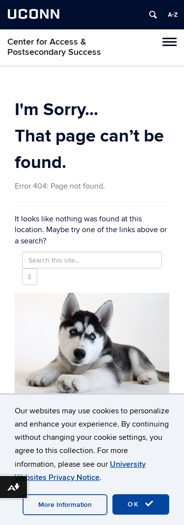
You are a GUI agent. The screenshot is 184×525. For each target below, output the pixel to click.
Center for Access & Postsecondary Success (54, 47)
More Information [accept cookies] (65, 505)
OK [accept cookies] (141, 504)
